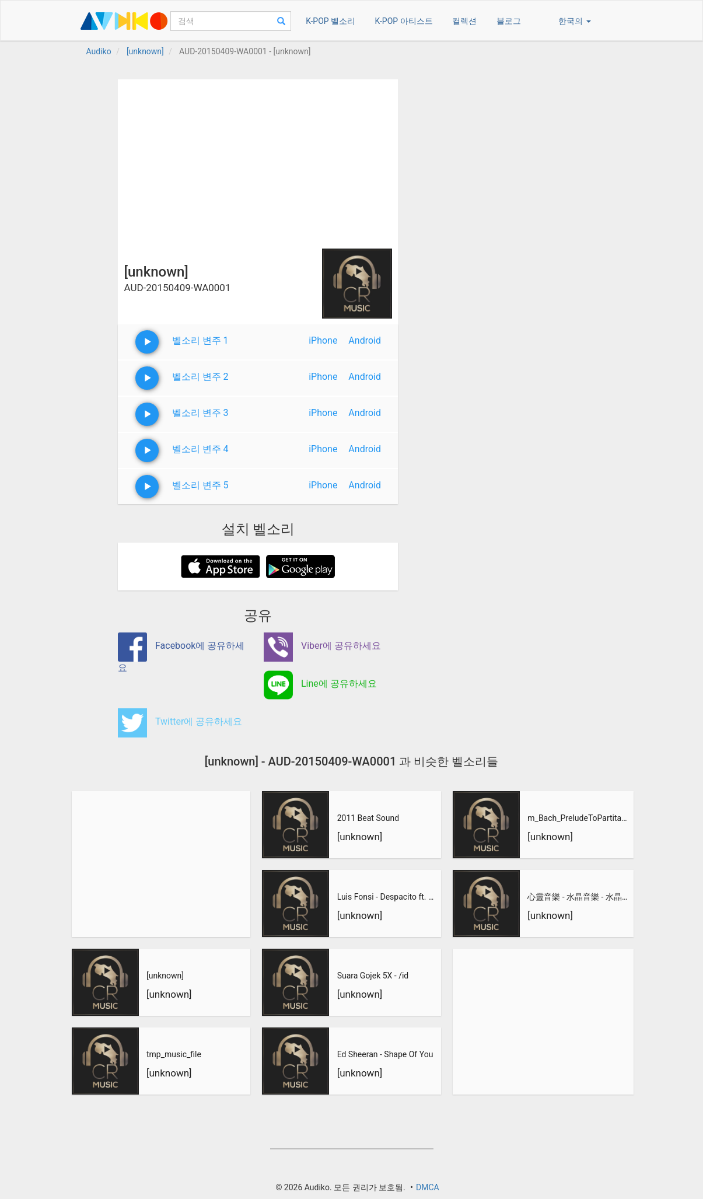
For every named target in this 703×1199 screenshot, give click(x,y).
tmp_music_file (173, 1054)
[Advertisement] (258, 161)
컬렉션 (464, 21)
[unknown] (165, 975)
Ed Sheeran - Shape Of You (385, 1054)
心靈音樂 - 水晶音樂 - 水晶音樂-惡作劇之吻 (578, 896)
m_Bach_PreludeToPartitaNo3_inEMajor (578, 818)
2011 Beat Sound (368, 818)
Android (364, 340)
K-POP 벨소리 (330, 21)
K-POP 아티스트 (404, 21)
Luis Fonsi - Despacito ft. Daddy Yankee (388, 896)
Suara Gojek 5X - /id (373, 975)
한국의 (574, 21)
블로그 (508, 21)
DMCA (427, 1187)
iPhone (323, 340)
